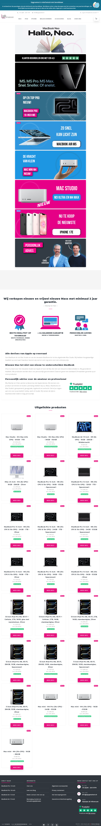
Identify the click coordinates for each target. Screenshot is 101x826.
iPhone (34, 19)
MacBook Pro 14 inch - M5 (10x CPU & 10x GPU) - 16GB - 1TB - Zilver (17, 574)
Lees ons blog (31, 790)
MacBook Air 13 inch (8, 795)
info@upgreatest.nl (38, 12)
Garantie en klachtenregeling (62, 799)
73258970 (6, 824)
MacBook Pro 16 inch (8, 790)
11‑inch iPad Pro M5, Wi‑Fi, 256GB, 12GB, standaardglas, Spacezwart (84, 664)
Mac (20, 19)
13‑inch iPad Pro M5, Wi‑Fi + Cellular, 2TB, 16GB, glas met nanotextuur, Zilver (17, 619)
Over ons (77, 19)
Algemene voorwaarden (60, 786)
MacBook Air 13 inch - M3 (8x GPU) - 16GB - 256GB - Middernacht (84, 439)
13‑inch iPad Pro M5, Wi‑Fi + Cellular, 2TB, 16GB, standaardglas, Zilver (50, 619)
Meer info (17, 455)
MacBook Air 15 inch (8, 799)
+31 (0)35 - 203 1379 (23, 12)
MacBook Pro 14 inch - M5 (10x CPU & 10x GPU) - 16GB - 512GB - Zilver (84, 574)
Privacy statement (58, 790)
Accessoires (59, 19)
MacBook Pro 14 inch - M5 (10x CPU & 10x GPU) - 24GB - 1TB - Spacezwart (50, 529)
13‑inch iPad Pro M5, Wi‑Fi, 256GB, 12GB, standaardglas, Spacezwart (17, 664)
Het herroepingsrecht (59, 795)
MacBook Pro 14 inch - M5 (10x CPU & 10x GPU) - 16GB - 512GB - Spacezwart (50, 484)
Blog (69, 19)
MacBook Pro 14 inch (8, 786)
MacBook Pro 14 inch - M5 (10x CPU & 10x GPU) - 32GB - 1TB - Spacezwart (84, 484)
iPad (26, 19)
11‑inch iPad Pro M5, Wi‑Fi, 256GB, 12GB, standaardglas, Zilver (17, 709)
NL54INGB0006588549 (19, 824)
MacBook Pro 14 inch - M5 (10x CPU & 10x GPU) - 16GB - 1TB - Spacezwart (50, 574)
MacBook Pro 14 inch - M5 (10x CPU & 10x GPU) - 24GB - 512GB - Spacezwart (84, 529)
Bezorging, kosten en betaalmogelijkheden (34, 800)
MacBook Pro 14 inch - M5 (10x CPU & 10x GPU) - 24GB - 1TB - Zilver (17, 529)
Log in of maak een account (88, 12)
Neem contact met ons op (35, 795)
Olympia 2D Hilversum (90, 801)
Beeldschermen (46, 19)
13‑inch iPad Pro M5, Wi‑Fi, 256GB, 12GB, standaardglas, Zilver (50, 664)
